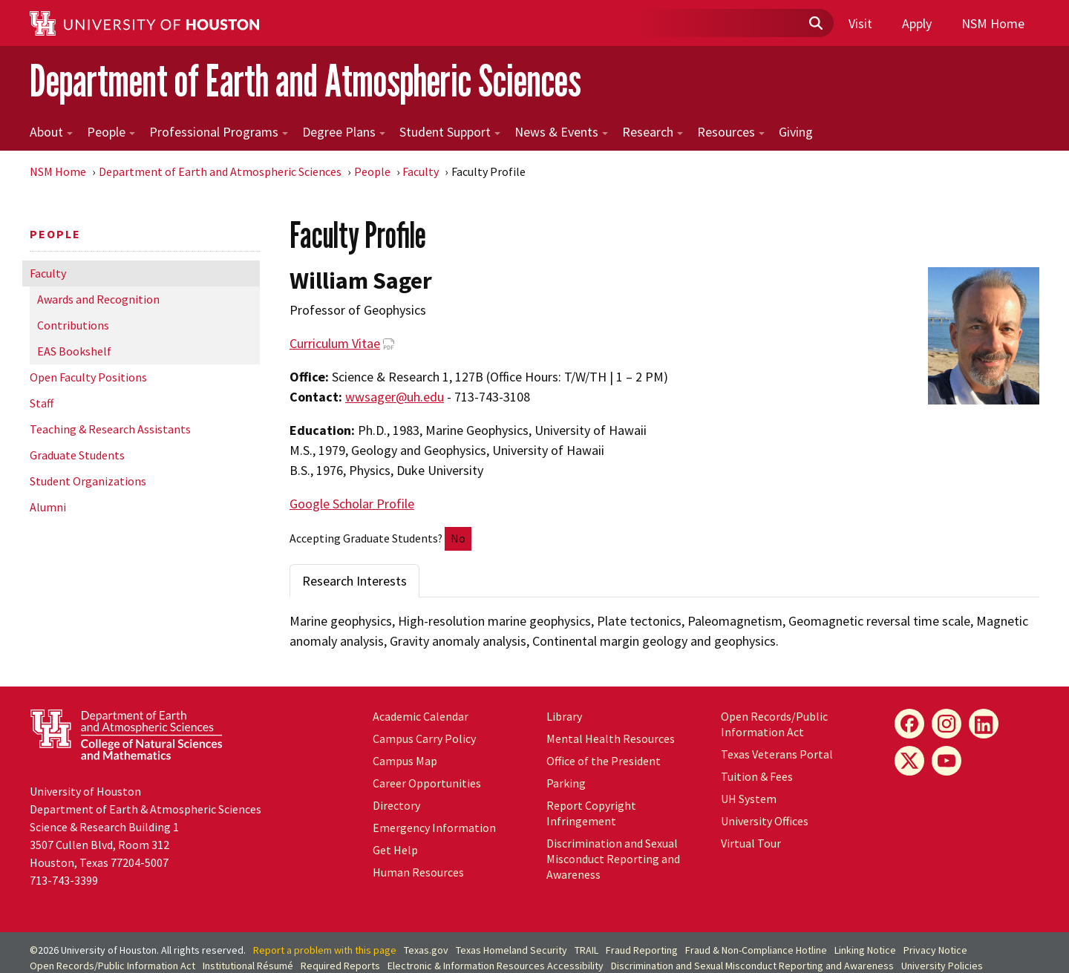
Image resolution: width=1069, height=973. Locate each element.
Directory (396, 805)
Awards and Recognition (98, 299)
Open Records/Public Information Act (774, 724)
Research (652, 131)
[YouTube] (946, 761)
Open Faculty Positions (88, 377)
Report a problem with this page (324, 950)
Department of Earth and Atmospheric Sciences (305, 80)
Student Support (449, 131)
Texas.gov (426, 950)
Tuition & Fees (757, 776)
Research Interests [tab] (354, 580)
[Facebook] (909, 723)
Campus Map (405, 760)
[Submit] (815, 24)
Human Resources (418, 872)
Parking (566, 783)
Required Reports (340, 965)
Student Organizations (88, 481)
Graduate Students (77, 455)
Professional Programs (218, 131)
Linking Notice (865, 950)
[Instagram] (946, 723)
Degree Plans (343, 131)
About (51, 131)
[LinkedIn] (983, 723)
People (111, 131)
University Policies (942, 965)
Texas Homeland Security (511, 950)
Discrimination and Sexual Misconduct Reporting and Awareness (613, 859)
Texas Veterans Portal (777, 754)
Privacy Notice (935, 950)
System (749, 798)
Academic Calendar (420, 716)
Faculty (420, 171)
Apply (917, 23)
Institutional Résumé (248, 965)
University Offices (764, 820)
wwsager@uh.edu (394, 396)
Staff (41, 403)
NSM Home (992, 23)
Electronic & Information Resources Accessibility (496, 965)
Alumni (48, 506)
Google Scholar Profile (352, 503)
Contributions (73, 325)
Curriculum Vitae (335, 343)
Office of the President (603, 760)
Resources (731, 131)
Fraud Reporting (642, 950)
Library (564, 716)
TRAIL (586, 950)
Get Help (395, 849)
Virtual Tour (751, 843)
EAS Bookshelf (74, 351)
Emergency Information (434, 827)
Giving (796, 131)
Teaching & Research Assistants (110, 429)
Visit (860, 23)
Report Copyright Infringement (591, 813)
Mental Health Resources (610, 738)
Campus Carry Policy (424, 738)
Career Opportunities (427, 783)
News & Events (561, 131)
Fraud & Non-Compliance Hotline (756, 950)
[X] (909, 761)
